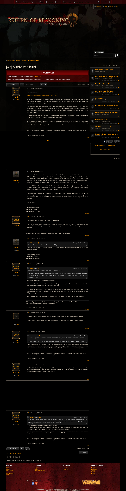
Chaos (101, 135)
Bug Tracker (67, 2)
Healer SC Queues (101, 120)
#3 (28, 216)
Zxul (16, 97)
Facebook (94, 469)
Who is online (14, 457)
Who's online (9, 470)
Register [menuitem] (111, 6)
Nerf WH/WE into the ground (104, 91)
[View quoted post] (39, 243)
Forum (35, 2)
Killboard (50, 2)
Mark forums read (105, 149)
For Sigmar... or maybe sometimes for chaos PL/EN (107, 105)
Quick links (98, 6)
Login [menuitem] (117, 6)
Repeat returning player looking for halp (107, 112)
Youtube (93, 472)
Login (36, 469)
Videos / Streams (109, 85)
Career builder (79, 2)
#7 (28, 331)
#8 (28, 364)
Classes (97, 71)
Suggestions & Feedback (107, 78)
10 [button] (115, 141)
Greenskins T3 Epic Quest (104, 69)
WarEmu (65, 469)
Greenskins (102, 71)
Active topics (111, 145)
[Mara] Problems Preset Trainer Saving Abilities (107, 134)
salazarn (16, 322)
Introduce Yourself (105, 107)
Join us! (8, 476)
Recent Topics (110, 65)
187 (18, 182)
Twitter (93, 470)
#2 (28, 171)
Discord (93, 473)
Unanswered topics (100, 145)
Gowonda (65, 467)
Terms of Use (37, 76)
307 (18, 324)
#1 (28, 88)
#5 (28, 264)
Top (88, 137)
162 (18, 375)
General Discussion (106, 99)
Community (97, 78)
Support (93, 467)
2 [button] (106, 141)
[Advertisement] (63, 44)
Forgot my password (40, 470)
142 (18, 228)
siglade (16, 225)
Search (117, 56)
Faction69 (16, 373)
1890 (18, 99)
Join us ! (26, 2)
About (88, 2)
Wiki (42, 2)
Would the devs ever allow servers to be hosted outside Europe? (107, 127)
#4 (28, 238)
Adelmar (16, 180)
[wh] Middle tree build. (33, 60)
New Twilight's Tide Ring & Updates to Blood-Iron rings (107, 77)
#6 (28, 312)
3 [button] (108, 141)
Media (103, 85)
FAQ (106, 6)
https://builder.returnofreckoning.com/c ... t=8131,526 (42, 95)
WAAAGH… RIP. (100, 98)
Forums (8, 469)
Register (37, 467)
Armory (58, 2)
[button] (118, 141)
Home (19, 2)
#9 (28, 413)
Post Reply (12, 84)
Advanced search (99, 52)
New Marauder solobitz (103, 84)
